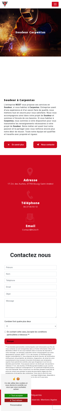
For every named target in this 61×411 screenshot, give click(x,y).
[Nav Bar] (55, 4)
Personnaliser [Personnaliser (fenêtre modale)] (16, 405)
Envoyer (10, 347)
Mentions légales (49, 406)
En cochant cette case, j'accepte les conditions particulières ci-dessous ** (27, 339)
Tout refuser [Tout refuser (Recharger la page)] (16, 400)
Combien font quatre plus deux (17, 327)
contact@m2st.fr (30, 233)
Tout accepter (16, 396)
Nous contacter (45, 151)
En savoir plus (15, 151)
